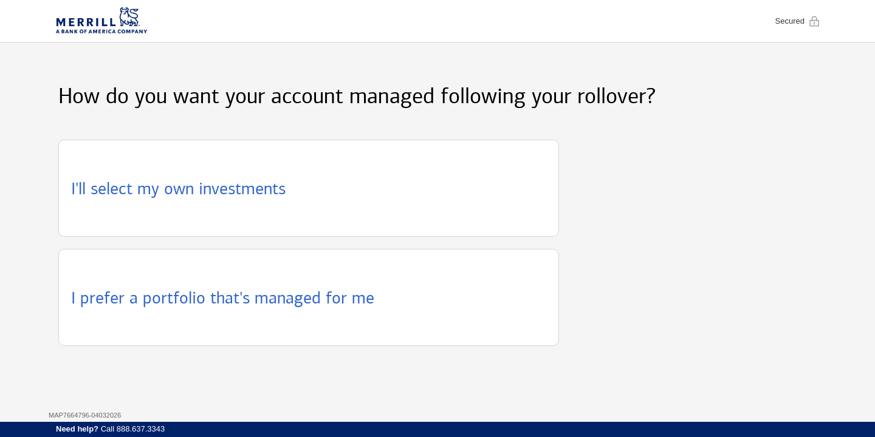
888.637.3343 (141, 428)
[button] (308, 188)
